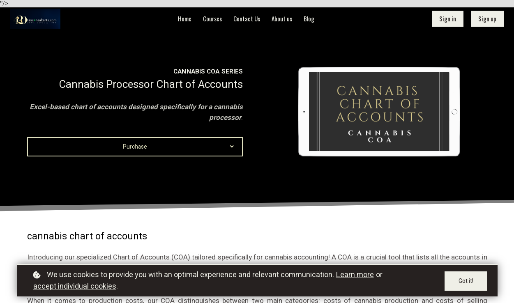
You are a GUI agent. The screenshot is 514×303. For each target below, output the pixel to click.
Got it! (466, 281)
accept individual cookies (74, 286)
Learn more (355, 274)
